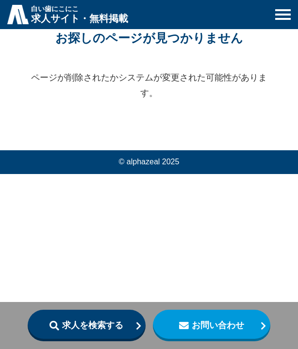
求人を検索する (92, 325)
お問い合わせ (218, 325)
